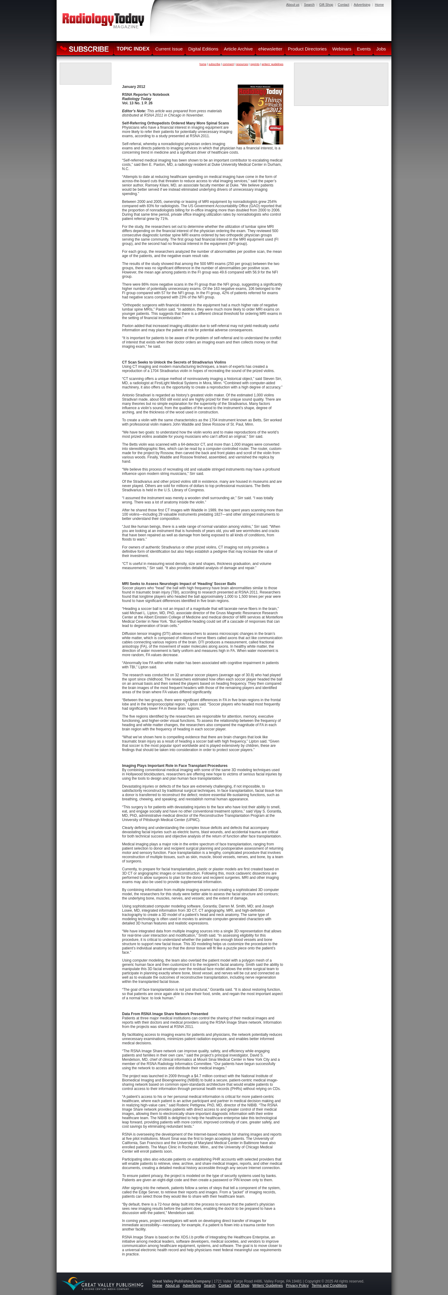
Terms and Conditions (329, 1285)
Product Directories (307, 48)
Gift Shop (326, 4)
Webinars (341, 48)
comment (228, 64)
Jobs (381, 48)
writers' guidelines (272, 64)
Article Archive (238, 48)
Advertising (362, 4)
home (202, 64)
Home (379, 4)
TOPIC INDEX (133, 49)
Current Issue (169, 48)
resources (242, 64)
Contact (343, 4)
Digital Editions (203, 48)
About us (292, 4)
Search (309, 4)
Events (364, 48)
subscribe (214, 64)
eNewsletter (270, 48)
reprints (254, 64)
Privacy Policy (297, 1285)
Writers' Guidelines (267, 1285)
